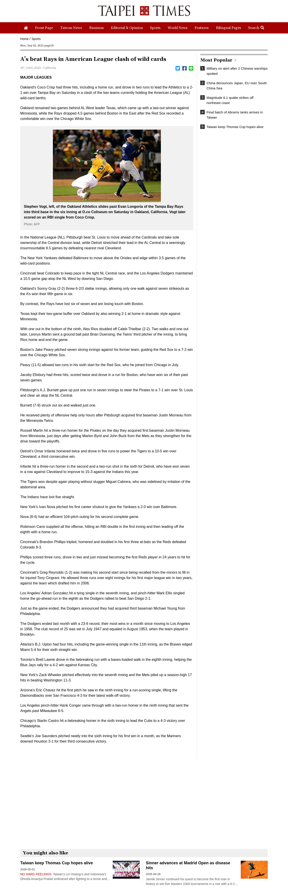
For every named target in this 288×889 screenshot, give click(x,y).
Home (24, 39)
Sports (36, 39)
